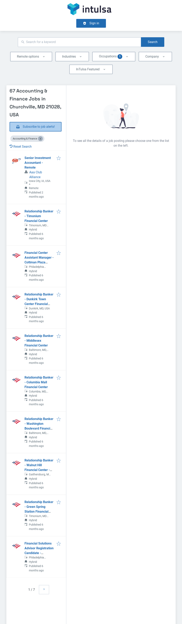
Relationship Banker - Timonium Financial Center (38, 216)
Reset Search (21, 146)
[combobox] (79, 42)
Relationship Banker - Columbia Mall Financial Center (38, 382)
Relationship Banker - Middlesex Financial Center (38, 340)
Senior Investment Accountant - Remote (37, 162)
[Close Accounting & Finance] (40, 138)
